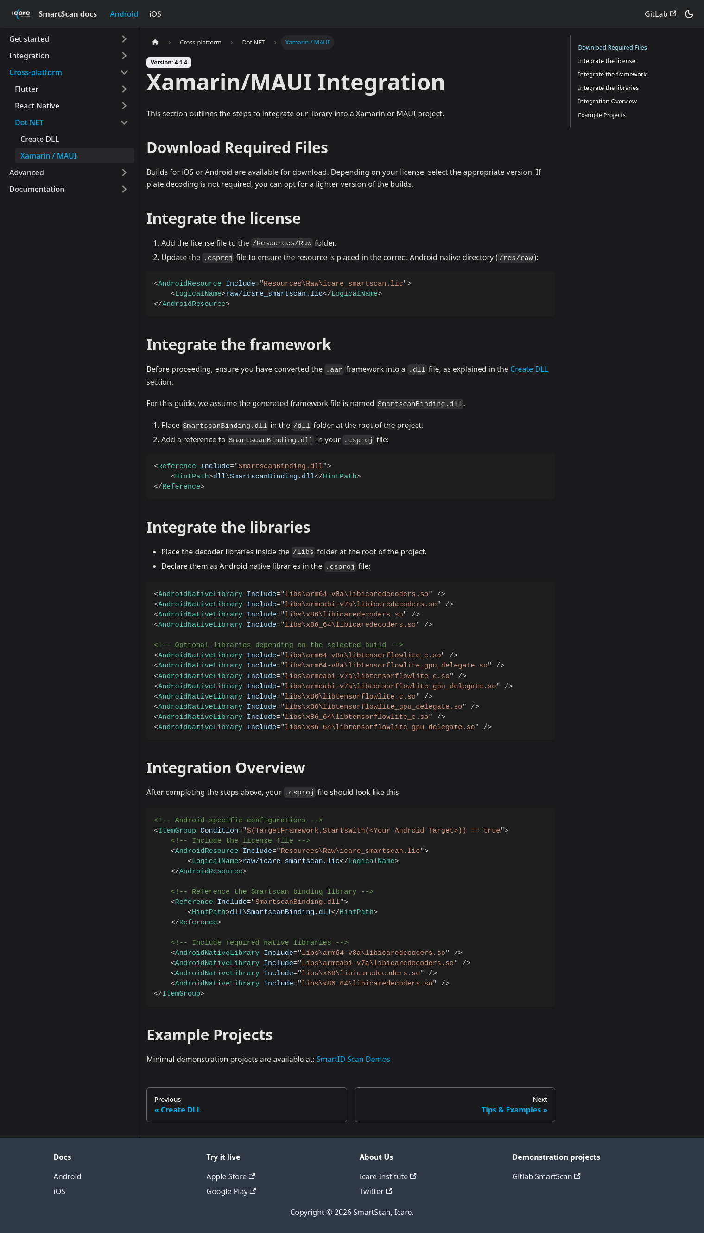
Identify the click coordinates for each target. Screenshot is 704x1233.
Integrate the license (606, 61)
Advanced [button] (26, 172)
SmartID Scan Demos (353, 1059)
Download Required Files (612, 47)
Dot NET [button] (29, 122)
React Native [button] (37, 106)
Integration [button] (29, 56)
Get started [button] (29, 39)
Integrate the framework (612, 74)
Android (124, 14)
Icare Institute (388, 1176)
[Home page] (155, 42)
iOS (155, 14)
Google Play (231, 1191)
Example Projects (602, 115)
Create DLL (39, 139)
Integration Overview (607, 101)
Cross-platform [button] (35, 72)
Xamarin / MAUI (48, 156)
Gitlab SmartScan (547, 1176)
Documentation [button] (36, 189)
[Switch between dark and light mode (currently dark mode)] (689, 13)
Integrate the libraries (608, 87)
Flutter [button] (26, 89)
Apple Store (231, 1176)
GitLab (660, 14)
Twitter (376, 1191)
